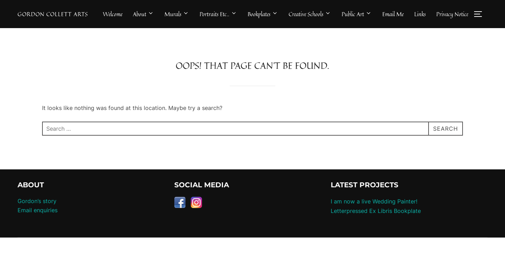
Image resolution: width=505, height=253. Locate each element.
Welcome (112, 14)
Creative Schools (310, 14)
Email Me (393, 14)
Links (420, 14)
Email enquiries (38, 221)
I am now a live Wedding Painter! (374, 212)
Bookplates (263, 14)
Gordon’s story (37, 212)
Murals (176, 14)
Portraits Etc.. (218, 14)
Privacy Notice (452, 14)
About (143, 14)
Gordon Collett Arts (53, 14)
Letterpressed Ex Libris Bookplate (376, 221)
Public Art (357, 14)
